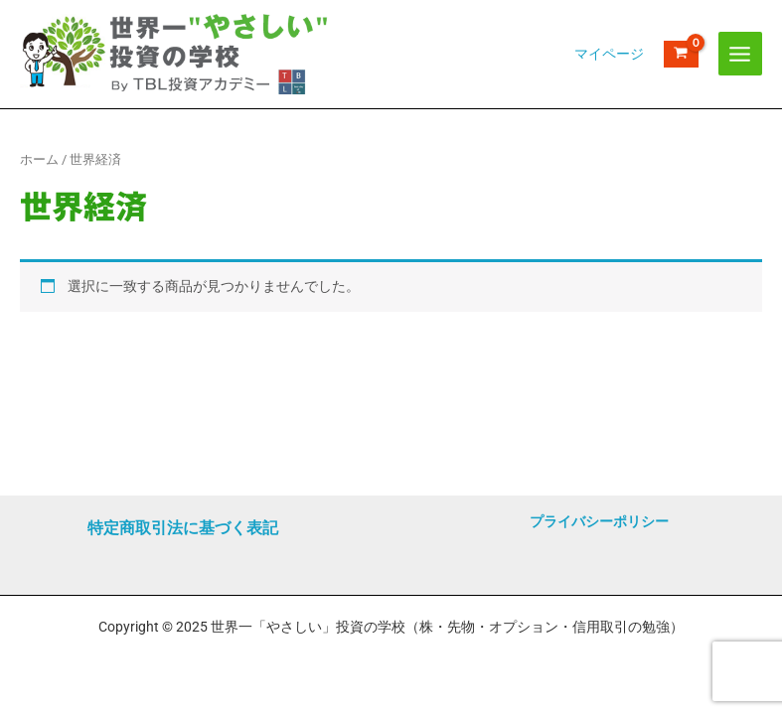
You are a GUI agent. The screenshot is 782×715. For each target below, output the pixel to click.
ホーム (39, 198)
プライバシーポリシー (599, 521)
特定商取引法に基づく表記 (182, 527)
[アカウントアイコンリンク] (609, 74)
